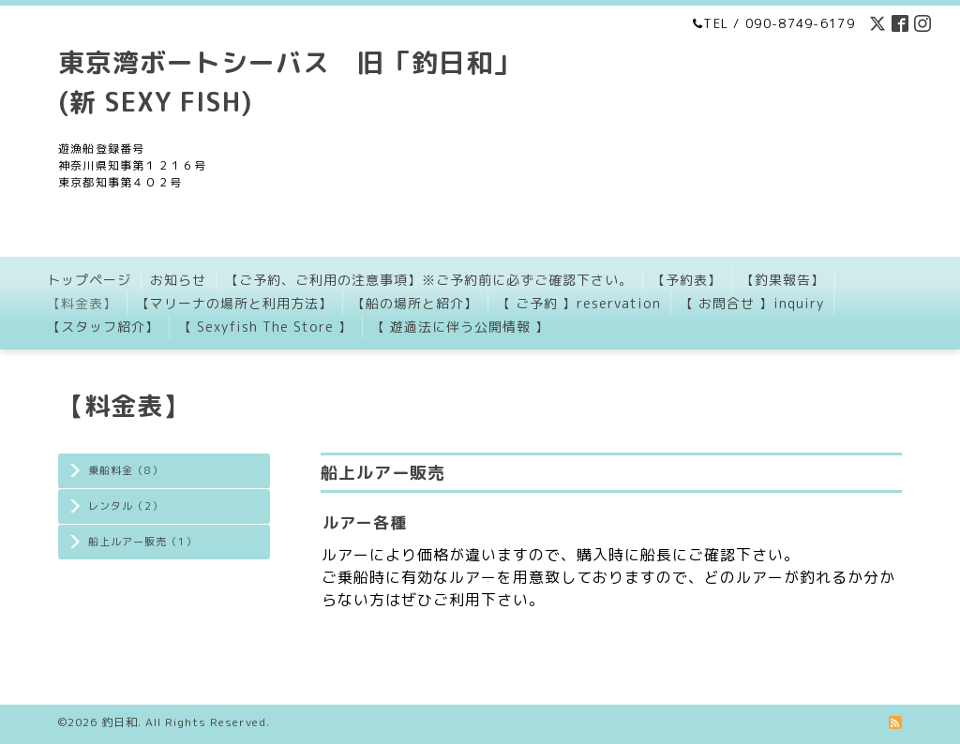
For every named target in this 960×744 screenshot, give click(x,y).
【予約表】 (687, 280)
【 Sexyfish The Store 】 (265, 326)
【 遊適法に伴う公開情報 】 (460, 326)
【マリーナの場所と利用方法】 (234, 303)
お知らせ (178, 280)
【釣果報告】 (783, 280)
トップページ (89, 280)
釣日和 (119, 722)
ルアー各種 (364, 522)
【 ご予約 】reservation (579, 303)
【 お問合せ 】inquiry (752, 303)
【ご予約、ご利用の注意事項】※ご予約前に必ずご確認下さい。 (429, 280)
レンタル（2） (125, 505)
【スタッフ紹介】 (103, 326)
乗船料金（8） (125, 470)
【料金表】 (82, 303)
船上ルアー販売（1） (142, 541)
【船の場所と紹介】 (415, 303)
